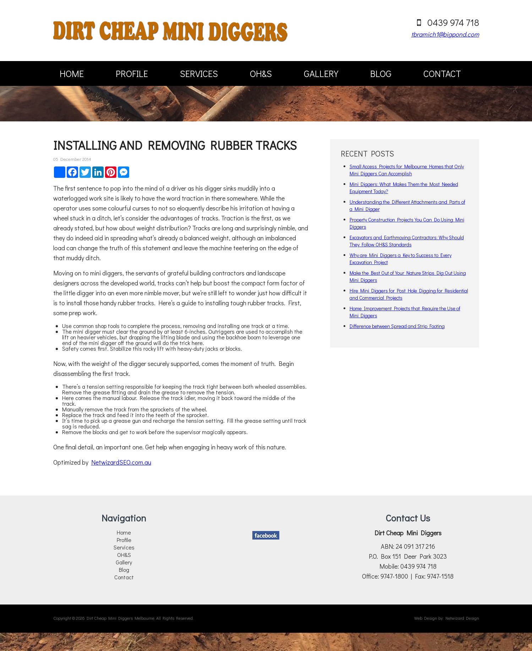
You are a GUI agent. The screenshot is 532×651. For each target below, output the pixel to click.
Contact (442, 73)
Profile (132, 73)
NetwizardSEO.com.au (121, 462)
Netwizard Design (462, 618)
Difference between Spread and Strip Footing (397, 326)
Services (199, 73)
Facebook (265, 535)
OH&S (261, 73)
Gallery (321, 73)
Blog (380, 73)
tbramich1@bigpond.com (445, 34)
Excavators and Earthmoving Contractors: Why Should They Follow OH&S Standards (407, 241)
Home (72, 73)
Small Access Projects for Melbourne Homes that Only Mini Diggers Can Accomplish (407, 170)
